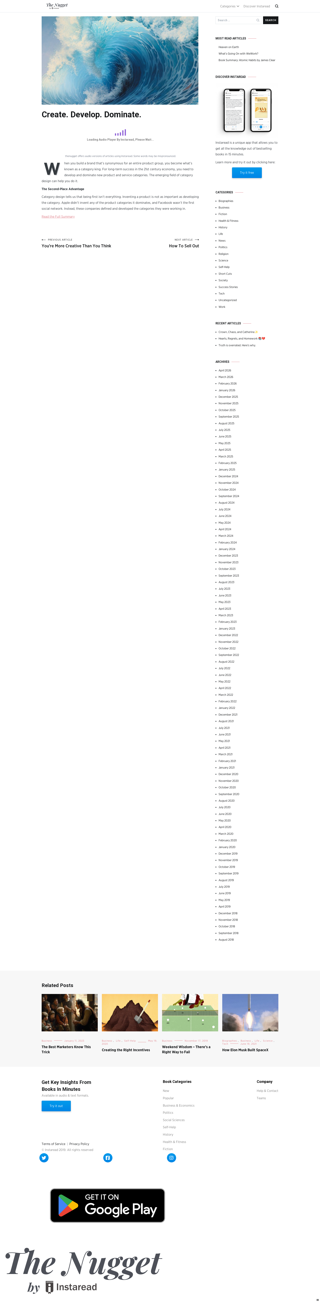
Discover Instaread (256, 6)
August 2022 (226, 661)
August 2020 (227, 800)
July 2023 (224, 588)
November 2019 (228, 860)
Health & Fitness (228, 220)
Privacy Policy (79, 1144)
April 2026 (225, 370)
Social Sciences (174, 1120)
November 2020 (229, 780)
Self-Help (224, 267)
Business (224, 207)
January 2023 (227, 628)
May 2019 (224, 900)
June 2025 (225, 436)
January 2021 (226, 767)
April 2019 (225, 906)
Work (222, 306)
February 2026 (228, 383)
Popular (168, 1098)
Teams (261, 1098)
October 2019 (227, 866)
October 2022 (227, 648)
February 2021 (227, 761)
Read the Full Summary (58, 216)
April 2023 (225, 608)
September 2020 (229, 794)
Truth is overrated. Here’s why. (237, 345)
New (166, 1091)
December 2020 (228, 774)
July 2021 (224, 727)
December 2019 (228, 853)
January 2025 (227, 469)
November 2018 (228, 919)
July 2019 (224, 886)
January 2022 (227, 707)
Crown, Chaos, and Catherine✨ (238, 332)
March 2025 (226, 456)
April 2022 (225, 688)
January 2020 (227, 847)
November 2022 (228, 641)
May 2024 (225, 522)
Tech (222, 293)
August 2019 (226, 880)
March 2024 (226, 535)
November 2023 (228, 562)
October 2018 (227, 926)
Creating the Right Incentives (126, 1050)
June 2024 (225, 516)
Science (223, 260)
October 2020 (227, 787)
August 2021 (226, 721)
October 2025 (227, 410)
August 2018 (226, 939)
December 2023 (228, 555)
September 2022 (229, 655)
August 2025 (226, 423)
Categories (228, 6)
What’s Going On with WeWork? (238, 53)
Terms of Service (53, 1144)
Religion (224, 253)
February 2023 (228, 621)
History (223, 227)
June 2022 (225, 675)
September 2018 (229, 933)
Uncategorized (228, 300)
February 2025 (228, 463)
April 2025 (225, 449)
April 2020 (225, 827)
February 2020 (228, 840)
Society (223, 280)
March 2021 (225, 754)
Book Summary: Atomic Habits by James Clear (247, 60)
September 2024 (229, 496)
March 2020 (226, 833)
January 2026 (227, 390)
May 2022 (224, 681)
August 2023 (226, 582)
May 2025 (224, 443)
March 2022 (226, 694)
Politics (223, 247)
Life (221, 233)
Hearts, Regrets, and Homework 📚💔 (242, 338)
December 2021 (228, 714)
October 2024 (227, 489)
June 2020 (225, 814)
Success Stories (228, 287)
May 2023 (224, 602)
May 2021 (224, 741)
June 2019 (225, 893)
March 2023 (226, 615)
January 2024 (227, 549)
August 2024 (226, 502)
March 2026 (226, 377)
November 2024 (229, 482)
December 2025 (228, 396)
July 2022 (224, 668)
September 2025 (229, 416)
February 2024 (228, 542)
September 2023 (229, 575)
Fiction (223, 214)
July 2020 (225, 807)
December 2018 (228, 913)
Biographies (226, 201)
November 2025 (228, 403)
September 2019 (229, 873)
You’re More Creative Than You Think (81, 243)
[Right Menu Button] (318, 1300)
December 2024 (228, 476)
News (222, 240)
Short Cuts (225, 273)
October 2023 (227, 568)
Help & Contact (267, 1091)
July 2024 (224, 509)
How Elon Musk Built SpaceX (245, 1050)
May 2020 (225, 820)
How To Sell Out (159, 243)
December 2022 (228, 635)
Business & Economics (178, 1105)
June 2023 (225, 595)
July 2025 (224, 429)
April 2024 (225, 529)
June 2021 (225, 734)
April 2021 (224, 747)
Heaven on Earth (229, 47)
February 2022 (228, 701)
